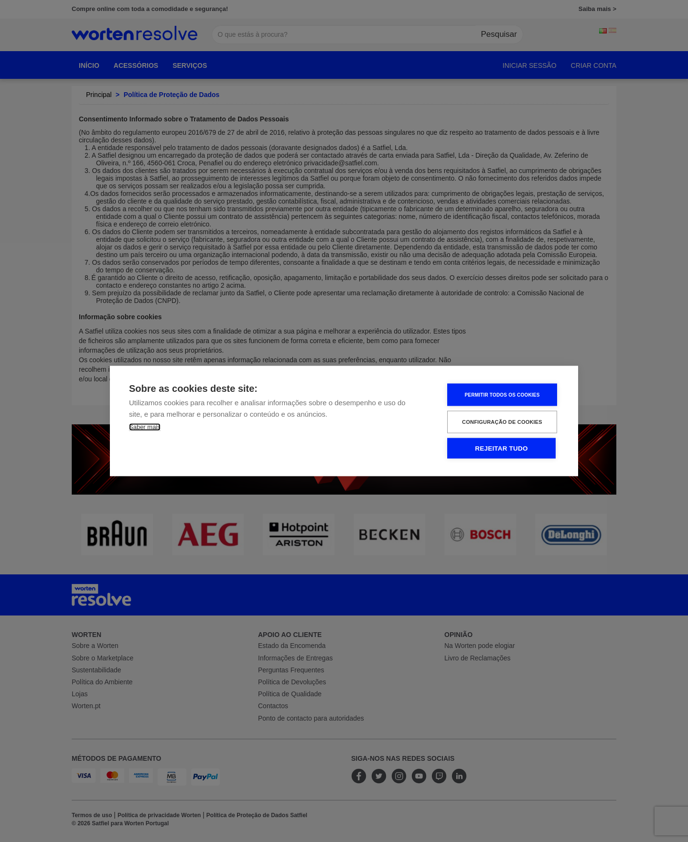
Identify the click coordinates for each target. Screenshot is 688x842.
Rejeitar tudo (501, 448)
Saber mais (145, 427)
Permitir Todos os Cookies (501, 394)
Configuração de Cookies (502, 422)
